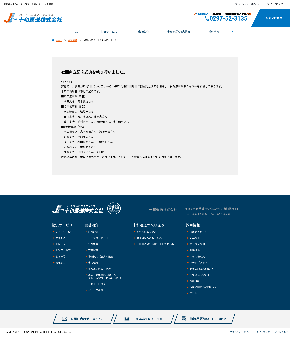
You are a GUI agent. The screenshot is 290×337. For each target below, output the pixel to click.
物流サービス (109, 31)
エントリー (196, 293)
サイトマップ (275, 4)
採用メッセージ (198, 231)
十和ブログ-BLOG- (142, 323)
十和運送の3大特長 (178, 31)
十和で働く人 (197, 256)
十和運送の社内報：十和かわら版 (155, 244)
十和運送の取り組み (99, 268)
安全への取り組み (147, 231)
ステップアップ (198, 262)
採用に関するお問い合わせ (205, 287)
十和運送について (200, 274)
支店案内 (93, 250)
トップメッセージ (98, 238)
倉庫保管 (61, 256)
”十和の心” (199, 14)
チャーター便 (63, 231)
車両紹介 (93, 262)
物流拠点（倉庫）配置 (100, 256)
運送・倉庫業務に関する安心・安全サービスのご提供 (104, 276)
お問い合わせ (274, 17)
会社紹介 (143, 31)
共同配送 (61, 238)
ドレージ (61, 244)
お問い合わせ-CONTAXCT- (81, 323)
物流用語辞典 (202, 323)
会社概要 (93, 244)
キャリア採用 (197, 244)
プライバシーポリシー (248, 4)
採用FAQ (194, 281)
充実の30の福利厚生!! (201, 268)
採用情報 (213, 31)
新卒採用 (195, 238)
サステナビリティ (98, 284)
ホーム (74, 31)
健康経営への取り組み (149, 238)
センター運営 (63, 250)
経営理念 (93, 231)
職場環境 (195, 250)
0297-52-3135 (199, 213)
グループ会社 (95, 290)
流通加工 (61, 262)
